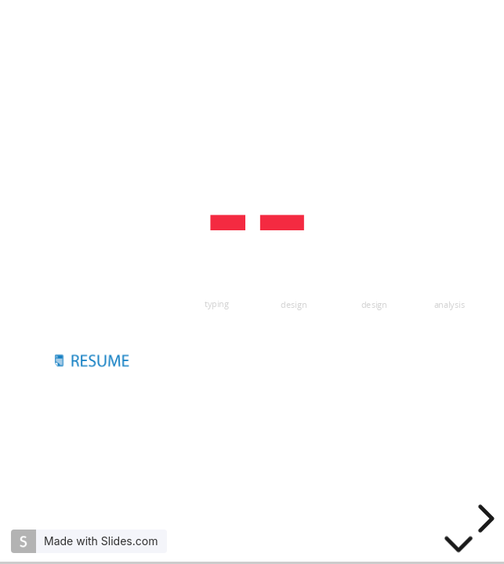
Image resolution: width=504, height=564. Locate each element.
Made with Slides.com (101, 541)
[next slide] (484, 518)
